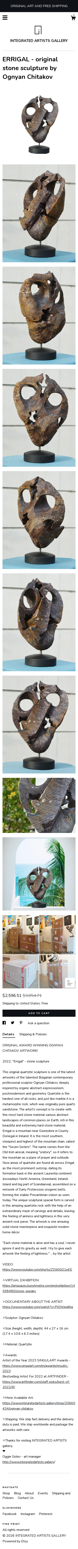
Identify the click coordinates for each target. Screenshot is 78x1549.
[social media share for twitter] (13, 1023)
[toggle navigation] (4, 17)
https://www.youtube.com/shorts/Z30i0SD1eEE (37, 1269)
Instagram (28, 1514)
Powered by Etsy (15, 1541)
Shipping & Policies (33, 1034)
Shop (6, 1493)
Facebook (9, 1514)
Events (43, 1493)
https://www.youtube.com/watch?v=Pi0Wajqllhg (37, 1307)
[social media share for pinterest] (21, 1023)
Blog (18, 1493)
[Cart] (73, 18)
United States (30, 1003)
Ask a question (38, 1023)
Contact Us (26, 1498)
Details (8, 1034)
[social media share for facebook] (4, 1023)
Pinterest (45, 1514)
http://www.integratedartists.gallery (28, 1462)
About (30, 1493)
